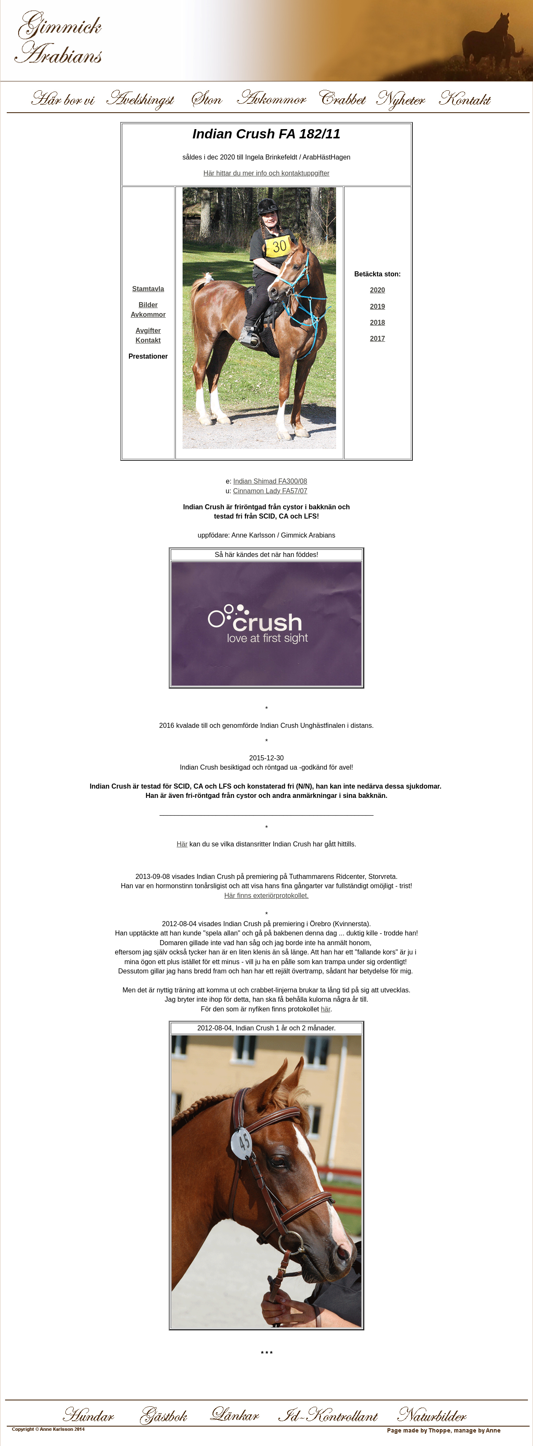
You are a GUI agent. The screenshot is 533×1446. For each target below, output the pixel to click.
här (325, 1009)
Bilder (148, 304)
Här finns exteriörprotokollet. (266, 895)
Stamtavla (148, 288)
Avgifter (148, 330)
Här (182, 844)
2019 (377, 306)
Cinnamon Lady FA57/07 (270, 491)
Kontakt (148, 340)
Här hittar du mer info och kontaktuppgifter (267, 173)
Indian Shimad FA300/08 (270, 481)
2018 (377, 322)
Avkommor (148, 314)
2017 (377, 338)
